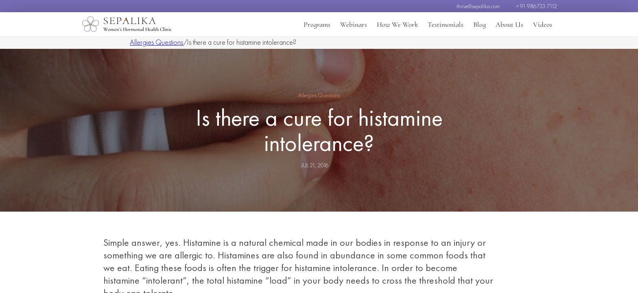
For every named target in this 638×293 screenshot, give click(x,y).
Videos (542, 24)
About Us (509, 24)
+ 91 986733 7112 (536, 6)
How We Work (397, 24)
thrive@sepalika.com (478, 6)
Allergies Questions (156, 42)
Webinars (353, 24)
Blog (479, 24)
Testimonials (445, 24)
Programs (317, 24)
